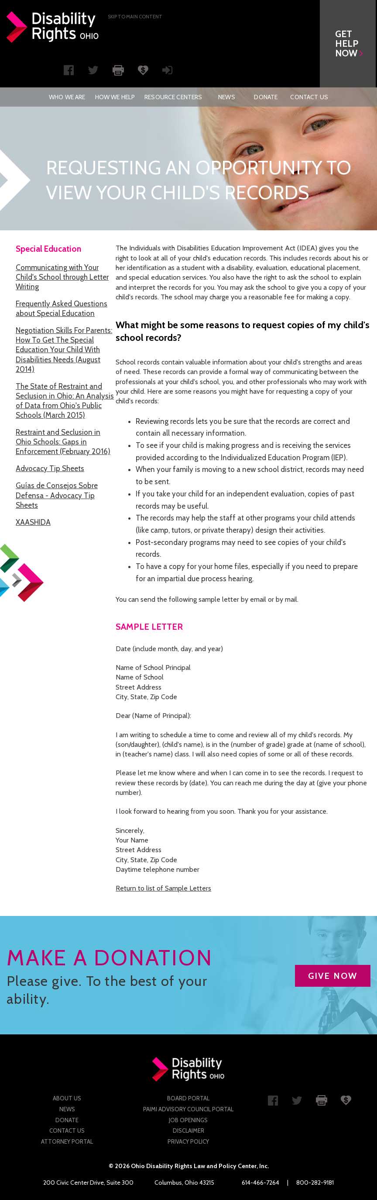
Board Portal (188, 1098)
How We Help (115, 97)
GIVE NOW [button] (332, 976)
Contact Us (309, 97)
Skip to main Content (135, 17)
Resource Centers (173, 97)
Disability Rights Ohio (53, 27)
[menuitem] (67, 97)
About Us (67, 1098)
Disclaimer (188, 1130)
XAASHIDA (33, 522)
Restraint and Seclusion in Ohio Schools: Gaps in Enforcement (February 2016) (63, 442)
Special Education (48, 249)
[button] (349, 43)
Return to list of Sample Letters (163, 888)
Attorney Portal (67, 1141)
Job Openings (188, 1120)
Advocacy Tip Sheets (50, 468)
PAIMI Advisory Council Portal (188, 1109)
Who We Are (67, 97)
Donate (266, 97)
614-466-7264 (260, 1182)
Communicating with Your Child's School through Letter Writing (62, 277)
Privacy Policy (188, 1141)
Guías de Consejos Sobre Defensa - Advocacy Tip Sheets (57, 495)
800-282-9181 (315, 1182)
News (226, 97)
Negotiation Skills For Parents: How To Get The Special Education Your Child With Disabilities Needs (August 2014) (64, 349)
